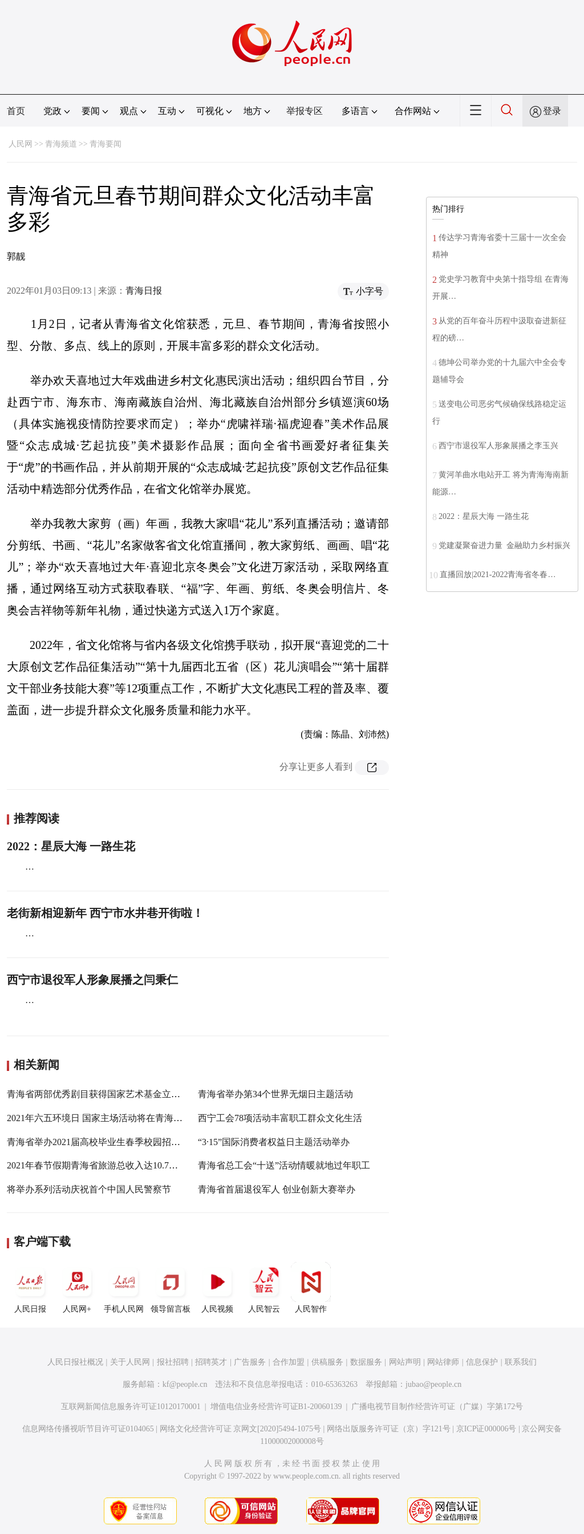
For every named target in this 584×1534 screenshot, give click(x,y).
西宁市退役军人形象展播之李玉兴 (498, 445)
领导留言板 (170, 1287)
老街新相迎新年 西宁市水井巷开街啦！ (105, 913)
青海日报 (143, 290)
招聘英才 (211, 1362)
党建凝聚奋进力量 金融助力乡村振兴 (504, 545)
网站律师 (443, 1362)
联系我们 (521, 1362)
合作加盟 (289, 1362)
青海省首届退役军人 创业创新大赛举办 (276, 1189)
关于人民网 (130, 1362)
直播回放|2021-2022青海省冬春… (497, 574)
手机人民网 (124, 1287)
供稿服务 (327, 1362)
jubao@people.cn (433, 1384)
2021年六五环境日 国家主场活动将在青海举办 (99, 1118)
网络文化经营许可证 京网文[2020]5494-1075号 (241, 1429)
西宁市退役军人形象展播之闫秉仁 (92, 979)
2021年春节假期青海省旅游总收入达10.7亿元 (97, 1165)
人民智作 (311, 1287)
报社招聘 (173, 1362)
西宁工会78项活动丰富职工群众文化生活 (280, 1118)
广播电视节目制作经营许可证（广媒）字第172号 (437, 1406)
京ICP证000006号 (486, 1429)
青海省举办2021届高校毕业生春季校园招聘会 (98, 1142)
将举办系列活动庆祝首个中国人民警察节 (89, 1189)
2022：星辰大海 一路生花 (71, 846)
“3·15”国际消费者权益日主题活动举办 (274, 1142)
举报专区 (304, 111)
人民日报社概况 (75, 1362)
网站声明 (405, 1362)
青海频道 (61, 144)
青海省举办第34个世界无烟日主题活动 (275, 1094)
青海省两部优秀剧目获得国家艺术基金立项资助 (102, 1094)
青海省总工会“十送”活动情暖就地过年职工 (284, 1165)
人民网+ (77, 1287)
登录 (552, 111)
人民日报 (30, 1287)
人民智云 (264, 1287)
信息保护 (482, 1362)
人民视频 (217, 1287)
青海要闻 (105, 144)
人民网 (21, 144)
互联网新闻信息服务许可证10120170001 (131, 1406)
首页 (16, 111)
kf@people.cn (185, 1384)
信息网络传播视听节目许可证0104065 (88, 1429)
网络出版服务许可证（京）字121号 (389, 1429)
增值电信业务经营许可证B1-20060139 (276, 1406)
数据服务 (366, 1362)
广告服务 (250, 1362)
